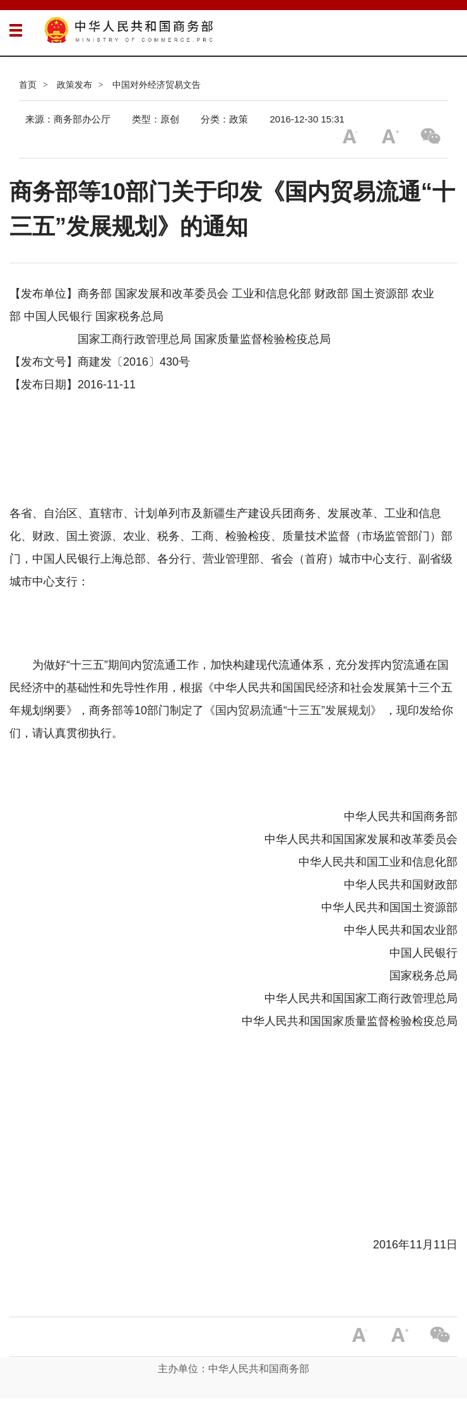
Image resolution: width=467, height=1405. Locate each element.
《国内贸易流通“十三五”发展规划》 (293, 710)
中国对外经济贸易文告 (156, 85)
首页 (28, 85)
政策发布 (74, 85)
